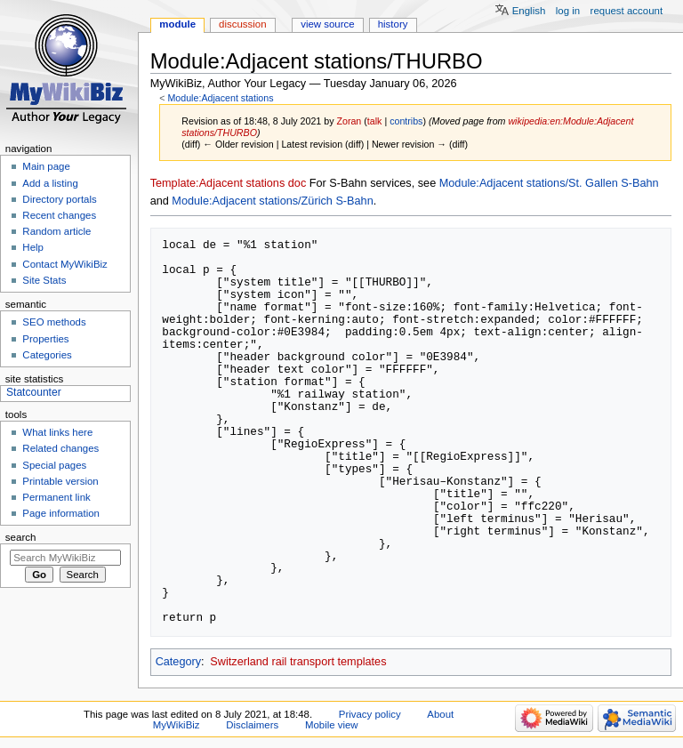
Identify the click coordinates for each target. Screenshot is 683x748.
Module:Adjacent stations (220, 97)
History (393, 24)
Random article (56, 231)
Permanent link (56, 497)
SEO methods (53, 322)
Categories (46, 355)
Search (20, 537)
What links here (57, 432)
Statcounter (33, 392)
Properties (45, 339)
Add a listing (49, 183)
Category (178, 662)
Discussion (242, 24)
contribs (406, 121)
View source (327, 24)
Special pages (54, 465)
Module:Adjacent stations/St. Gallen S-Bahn (549, 183)
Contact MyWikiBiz (64, 264)
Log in (568, 10)
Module (177, 24)
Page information (61, 513)
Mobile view (331, 725)
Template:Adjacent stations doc (228, 183)
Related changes (60, 448)
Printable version (60, 481)
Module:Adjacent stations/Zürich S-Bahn (272, 201)
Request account (627, 10)
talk (374, 121)
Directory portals (59, 199)
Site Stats (44, 280)
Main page (46, 166)
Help (33, 247)
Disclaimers (252, 725)
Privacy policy (370, 714)
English (529, 10)
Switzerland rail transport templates (298, 662)
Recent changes (59, 215)
